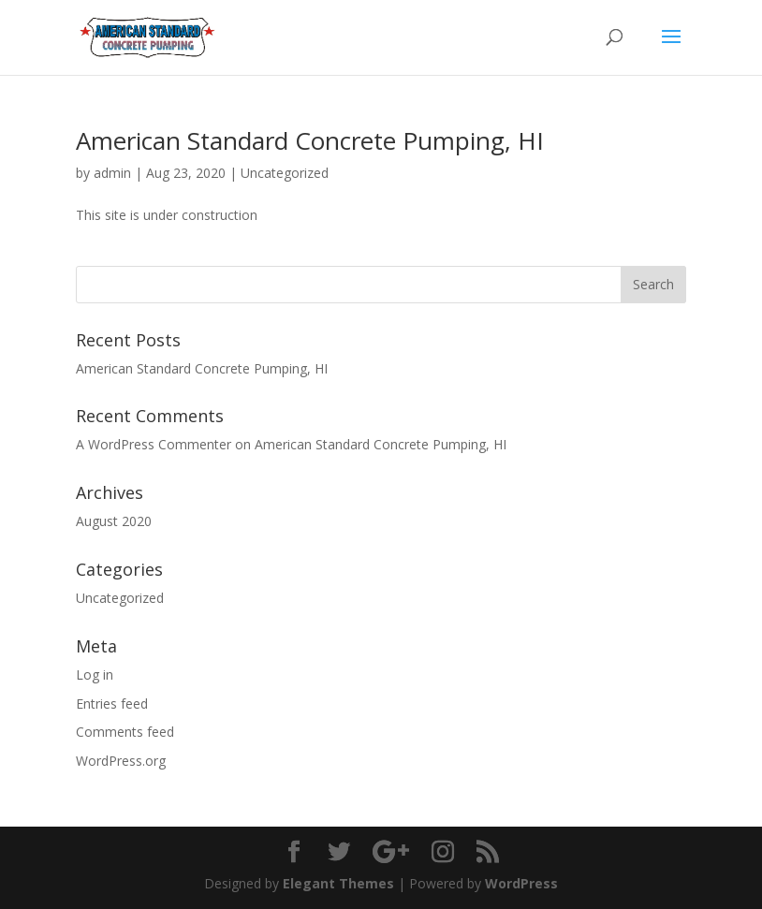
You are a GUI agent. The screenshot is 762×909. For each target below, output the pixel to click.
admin (112, 173)
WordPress (521, 883)
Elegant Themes (338, 883)
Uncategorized (285, 173)
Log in (94, 674)
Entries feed (112, 703)
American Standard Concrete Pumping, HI (310, 140)
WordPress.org (121, 761)
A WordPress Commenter (153, 444)
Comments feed (125, 731)
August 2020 (114, 521)
